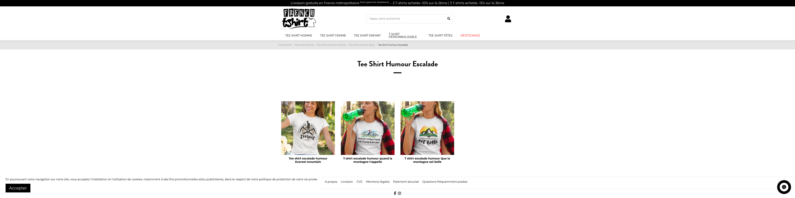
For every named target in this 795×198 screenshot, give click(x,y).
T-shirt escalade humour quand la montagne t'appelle (367, 160)
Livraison (347, 182)
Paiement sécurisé (406, 182)
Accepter (18, 188)
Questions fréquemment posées (444, 182)
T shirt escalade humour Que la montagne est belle (427, 160)
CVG (360, 182)
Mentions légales (378, 182)
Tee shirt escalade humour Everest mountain (308, 160)
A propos (331, 182)
